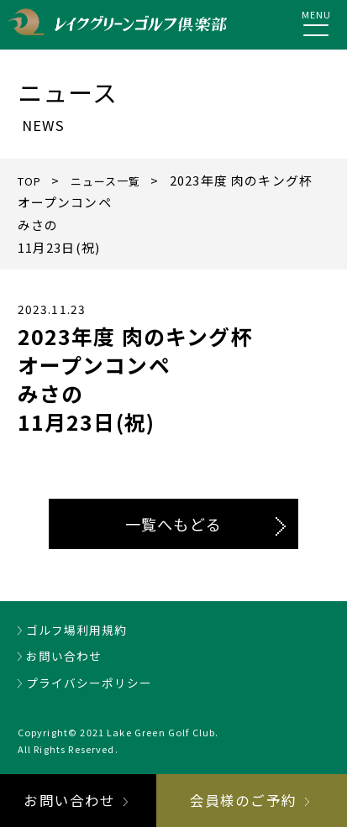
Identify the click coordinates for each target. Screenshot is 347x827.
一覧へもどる (173, 524)
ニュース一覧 (116, 180)
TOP (32, 180)
